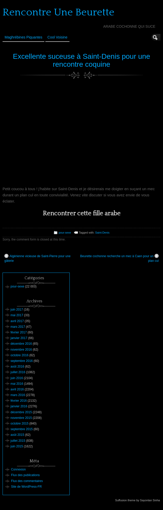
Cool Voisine (57, 37)
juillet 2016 (18, 372)
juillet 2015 (18, 440)
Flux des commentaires (27, 481)
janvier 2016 (19, 406)
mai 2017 (17, 315)
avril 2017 (17, 321)
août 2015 (17, 435)
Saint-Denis (102, 232)
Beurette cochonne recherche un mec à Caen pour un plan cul (119, 258)
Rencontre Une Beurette (58, 12)
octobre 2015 (19, 423)
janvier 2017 (19, 338)
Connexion (18, 469)
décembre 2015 (21, 412)
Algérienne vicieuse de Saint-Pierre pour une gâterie (37, 258)
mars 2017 (18, 327)
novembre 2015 (21, 418)
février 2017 (19, 332)
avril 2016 (17, 389)
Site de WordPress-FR (26, 486)
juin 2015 (17, 446)
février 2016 (19, 400)
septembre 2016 (22, 361)
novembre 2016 (21, 349)
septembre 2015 (22, 429)
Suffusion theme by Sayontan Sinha (137, 500)
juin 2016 (17, 378)
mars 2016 (18, 395)
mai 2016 (17, 384)
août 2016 (17, 366)
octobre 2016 (19, 355)
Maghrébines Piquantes (23, 37)
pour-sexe (65, 232)
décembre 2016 (21, 343)
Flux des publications (25, 475)
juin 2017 (17, 309)
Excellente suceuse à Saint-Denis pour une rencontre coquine (81, 60)
